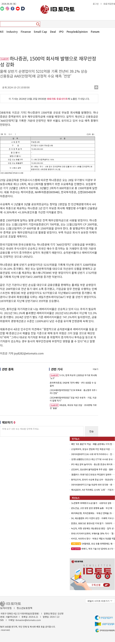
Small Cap (40, 31)
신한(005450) (85, 192)
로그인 (96, 3)
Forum (95, 31)
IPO (61, 31)
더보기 (95, 369)
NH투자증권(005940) (47, 192)
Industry (12, 31)
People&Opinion (77, 31)
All (1, 31)
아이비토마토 (57, 9)
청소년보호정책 (24, 608)
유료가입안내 (109, 3)
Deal (53, 31)
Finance (26, 31)
